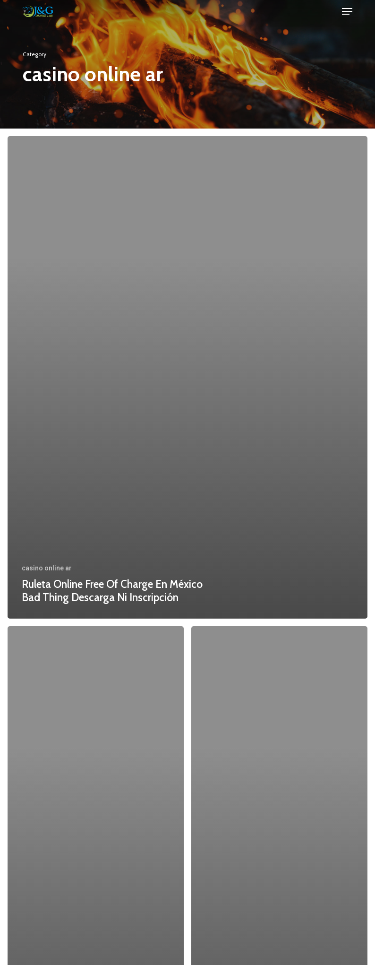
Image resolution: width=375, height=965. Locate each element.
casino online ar (47, 568)
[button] (347, 11)
